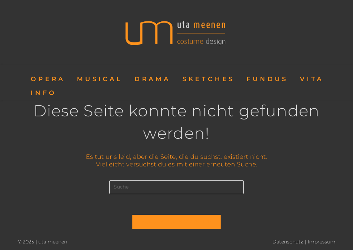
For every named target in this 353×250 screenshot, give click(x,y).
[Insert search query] (176, 187)
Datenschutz (287, 242)
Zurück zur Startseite (176, 221)
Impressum (321, 242)
